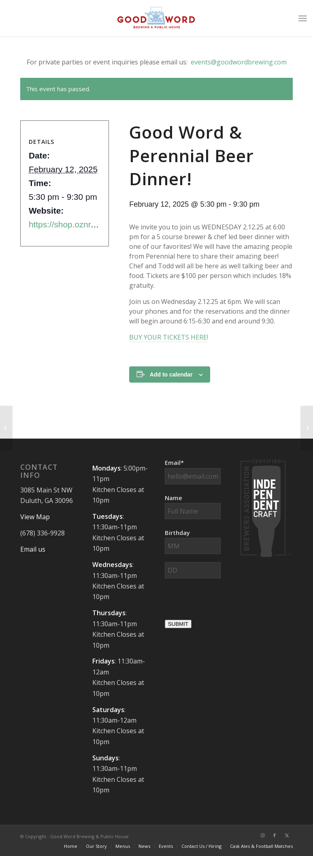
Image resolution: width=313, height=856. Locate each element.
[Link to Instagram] (262, 835)
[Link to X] (287, 835)
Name (173, 498)
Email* (174, 462)
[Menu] (302, 18)
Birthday (177, 533)
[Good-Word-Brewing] (156, 18)
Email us (32, 549)
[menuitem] (302, 18)
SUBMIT (178, 624)
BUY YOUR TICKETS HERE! (168, 337)
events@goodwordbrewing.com (239, 62)
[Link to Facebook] (274, 835)
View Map (35, 516)
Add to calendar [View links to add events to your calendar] (171, 374)
